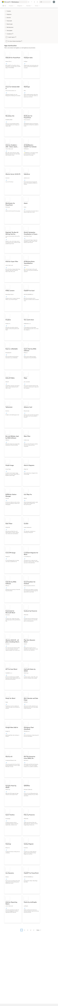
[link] (13, 64)
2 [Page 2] (24, 930)
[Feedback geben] (28, 2)
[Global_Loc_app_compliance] (5, 33)
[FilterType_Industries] (5, 17)
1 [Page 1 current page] (21, 930)
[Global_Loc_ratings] (5, 24)
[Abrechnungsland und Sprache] (45, 2)
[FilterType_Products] (5, 11)
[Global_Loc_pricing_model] (5, 20)
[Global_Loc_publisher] (5, 30)
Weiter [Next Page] (38, 930)
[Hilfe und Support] (31, 2)
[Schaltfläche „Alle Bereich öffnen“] (4, 6)
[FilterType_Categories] (5, 14)
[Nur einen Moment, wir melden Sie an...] (54, 2)
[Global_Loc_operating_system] (5, 27)
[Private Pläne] (37, 2)
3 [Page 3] (27, 930)
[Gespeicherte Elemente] (34, 2)
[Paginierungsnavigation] (31, 931)
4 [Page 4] (30, 930)
